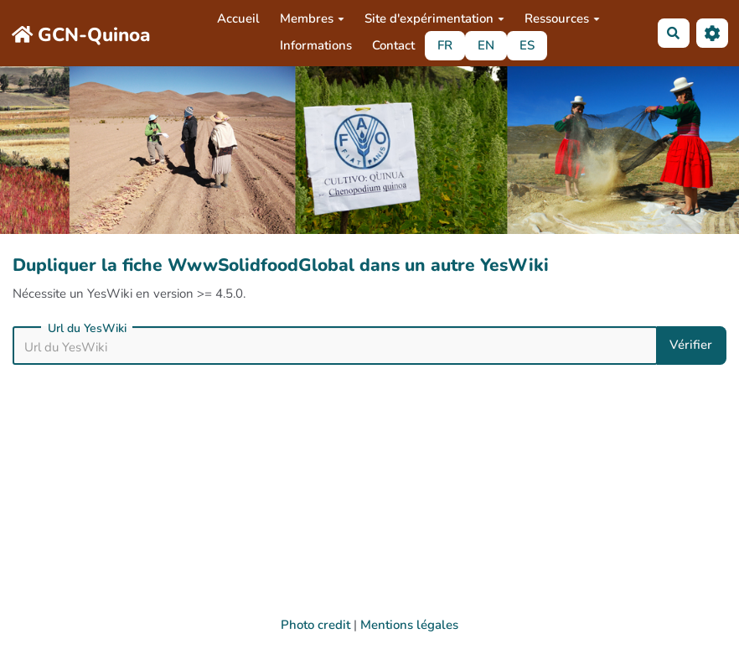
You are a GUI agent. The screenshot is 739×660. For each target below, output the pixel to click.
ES (527, 45)
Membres (312, 18)
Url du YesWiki (87, 329)
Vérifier (690, 344)
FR (444, 45)
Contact (393, 45)
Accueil (238, 18)
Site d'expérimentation (434, 18)
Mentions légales (409, 624)
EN (486, 45)
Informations (316, 45)
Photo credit (315, 624)
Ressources (562, 18)
